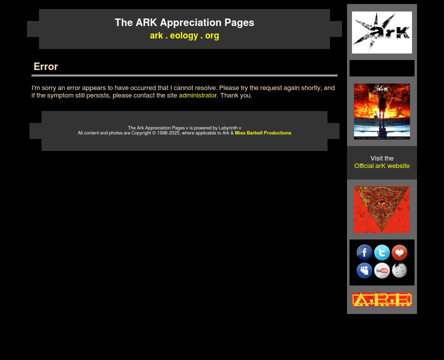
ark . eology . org (185, 36)
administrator (198, 95)
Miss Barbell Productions (263, 133)
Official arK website (382, 166)
